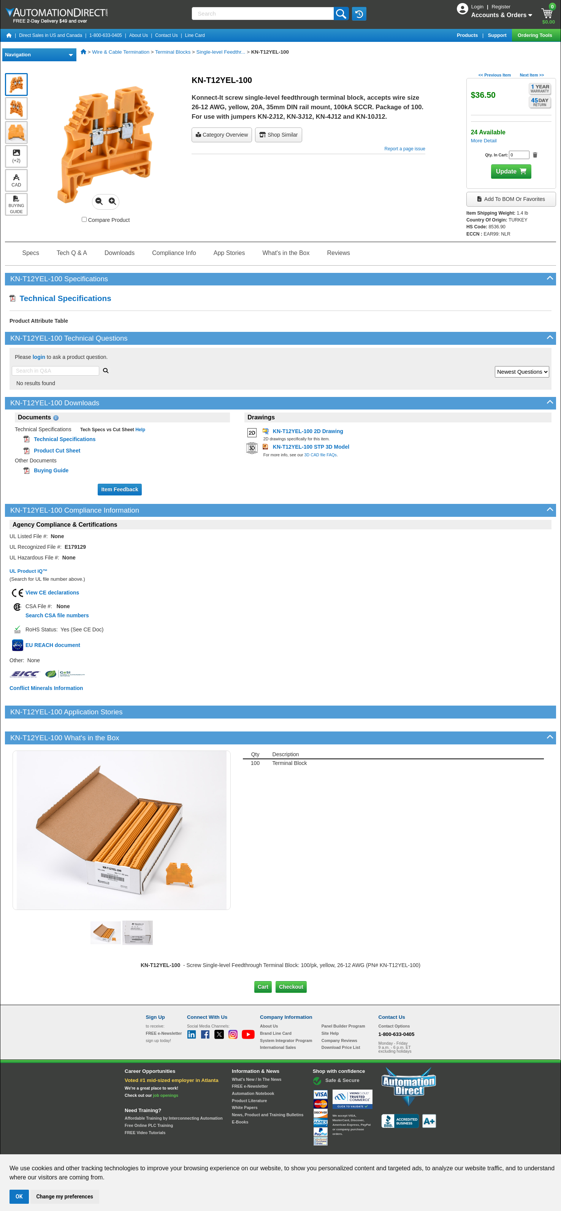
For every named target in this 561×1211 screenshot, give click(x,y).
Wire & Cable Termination (120, 52)
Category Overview (222, 135)
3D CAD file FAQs (320, 455)
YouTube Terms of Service (378, 1147)
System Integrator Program (286, 1014)
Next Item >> (532, 75)
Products (468, 35)
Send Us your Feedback (199, 1147)
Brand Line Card (276, 1007)
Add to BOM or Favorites (511, 199)
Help (139, 429)
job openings (165, 1069)
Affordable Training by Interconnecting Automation (174, 1092)
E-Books (240, 1096)
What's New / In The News (256, 1053)
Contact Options (394, 1000)
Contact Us (166, 35)
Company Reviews (339, 1014)
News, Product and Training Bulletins (267, 1089)
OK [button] (19, 1196)
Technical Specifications (60, 298)
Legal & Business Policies (323, 1147)
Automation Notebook (253, 1067)
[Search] (263, 13)
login (39, 357)
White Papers (245, 1081)
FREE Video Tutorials (145, 1106)
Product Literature (249, 1074)
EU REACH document (52, 645)
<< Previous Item (495, 75)
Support (498, 35)
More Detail (484, 140)
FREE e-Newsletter (250, 1060)
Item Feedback (119, 489)
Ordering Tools (535, 35)
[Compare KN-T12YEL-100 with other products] (84, 219)
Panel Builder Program (343, 1000)
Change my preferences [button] (64, 1196)
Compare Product (106, 220)
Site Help (330, 1007)
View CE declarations (52, 593)
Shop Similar (278, 135)
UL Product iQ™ (29, 571)
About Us (138, 35)
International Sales (278, 1021)
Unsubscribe (240, 1147)
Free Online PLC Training (149, 1099)
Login (478, 7)
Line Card (195, 35)
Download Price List (341, 1021)
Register (500, 7)
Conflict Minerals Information (46, 688)
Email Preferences (275, 1147)
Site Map (162, 1147)
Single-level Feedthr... (221, 52)
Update (506, 171)
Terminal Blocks (172, 52)
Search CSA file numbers (57, 615)
